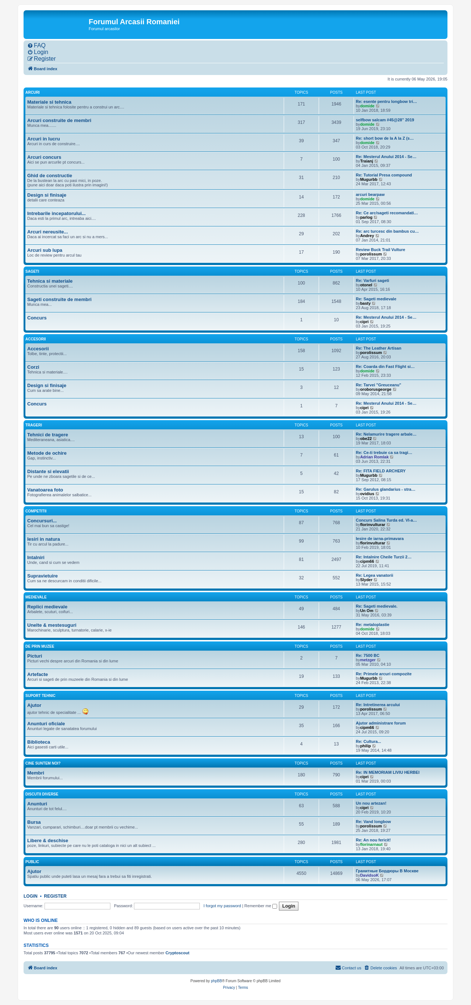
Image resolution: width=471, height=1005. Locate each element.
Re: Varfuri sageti (372, 280)
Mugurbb (369, 179)
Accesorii (35, 339)
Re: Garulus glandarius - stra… (385, 489)
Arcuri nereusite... (47, 232)
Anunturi (37, 803)
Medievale (36, 597)
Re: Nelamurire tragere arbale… (386, 434)
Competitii (35, 511)
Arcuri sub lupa (44, 250)
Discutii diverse (41, 794)
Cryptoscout (178, 953)
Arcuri (32, 92)
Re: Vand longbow (373, 821)
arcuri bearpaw (370, 194)
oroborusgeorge (376, 389)
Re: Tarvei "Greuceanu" (378, 385)
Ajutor (34, 705)
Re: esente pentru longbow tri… (386, 101)
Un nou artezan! (371, 803)
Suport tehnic (40, 696)
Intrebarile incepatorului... (56, 213)
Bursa (34, 822)
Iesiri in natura (43, 539)
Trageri (33, 425)
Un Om (366, 610)
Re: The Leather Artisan (378, 348)
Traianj (366, 161)
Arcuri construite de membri (59, 120)
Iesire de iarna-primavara (380, 538)
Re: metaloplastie (372, 624)
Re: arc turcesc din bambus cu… (387, 231)
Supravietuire (42, 576)
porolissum (371, 254)
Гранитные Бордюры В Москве (387, 871)
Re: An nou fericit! (373, 840)
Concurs (37, 318)
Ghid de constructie (49, 175)
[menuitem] (36, 45)
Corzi (33, 367)
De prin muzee (39, 646)
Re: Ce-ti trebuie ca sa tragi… (384, 452)
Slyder (366, 579)
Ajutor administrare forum (381, 723)
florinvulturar (372, 524)
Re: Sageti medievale (376, 299)
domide (367, 106)
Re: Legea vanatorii (374, 575)
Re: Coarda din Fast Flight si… (385, 366)
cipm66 (367, 561)
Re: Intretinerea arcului (378, 704)
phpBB (216, 981)
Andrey (367, 235)
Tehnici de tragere (47, 434)
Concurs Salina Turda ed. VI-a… (386, 520)
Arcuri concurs (44, 157)
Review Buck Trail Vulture (380, 249)
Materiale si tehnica (49, 102)
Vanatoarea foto (45, 490)
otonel (366, 285)
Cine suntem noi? (43, 763)
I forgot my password (222, 906)
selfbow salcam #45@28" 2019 (385, 120)
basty (365, 303)
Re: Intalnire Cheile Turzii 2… (383, 557)
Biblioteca (38, 742)
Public (32, 862)
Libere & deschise (47, 840)
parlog (366, 217)
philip (365, 746)
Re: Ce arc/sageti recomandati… (387, 213)
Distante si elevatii (48, 471)
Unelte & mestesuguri (52, 625)
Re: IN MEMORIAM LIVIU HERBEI (387, 772)
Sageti (32, 271)
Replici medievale (47, 606)
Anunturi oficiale (46, 723)
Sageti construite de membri (59, 299)
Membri (35, 773)
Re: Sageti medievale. (376, 606)
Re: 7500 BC (367, 655)
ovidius (367, 493)
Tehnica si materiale (49, 281)
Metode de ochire (47, 453)
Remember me (260, 906)
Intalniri (36, 557)
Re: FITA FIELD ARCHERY (381, 471)
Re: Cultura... (368, 741)
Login (31, 896)
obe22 (366, 438)
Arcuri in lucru (43, 139)
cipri (364, 321)
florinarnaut (371, 844)
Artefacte (37, 674)
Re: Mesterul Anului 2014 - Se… (386, 156)
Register (55, 896)
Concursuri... (42, 520)
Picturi (34, 656)
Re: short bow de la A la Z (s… (385, 138)
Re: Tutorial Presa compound (384, 175)
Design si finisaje (46, 195)
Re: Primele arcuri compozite (384, 674)
